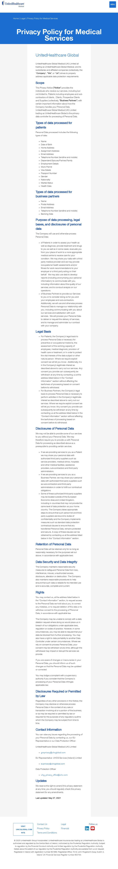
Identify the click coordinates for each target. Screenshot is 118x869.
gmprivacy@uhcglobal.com (53, 753)
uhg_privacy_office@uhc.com (54, 775)
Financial (65, 828)
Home (16, 18)
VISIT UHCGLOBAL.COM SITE (24, 829)
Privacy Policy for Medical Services (42, 18)
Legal (22, 18)
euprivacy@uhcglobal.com (53, 764)
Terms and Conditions (47, 833)
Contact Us (42, 824)
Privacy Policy (43, 828)
